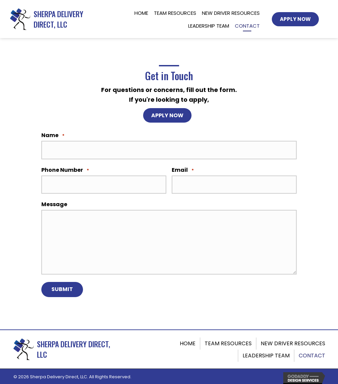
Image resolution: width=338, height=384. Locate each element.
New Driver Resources (293, 342)
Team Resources (228, 342)
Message (54, 203)
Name (53, 135)
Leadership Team (266, 354)
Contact (312, 354)
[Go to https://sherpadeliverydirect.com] (56, 19)
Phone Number (65, 169)
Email (183, 169)
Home (188, 342)
